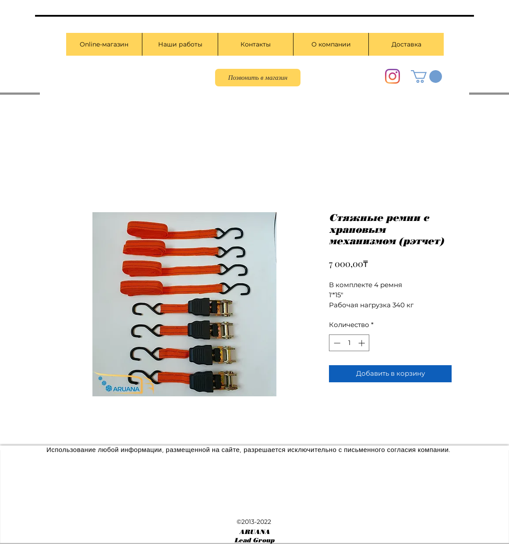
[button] (426, 76)
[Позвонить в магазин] (257, 77)
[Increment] (362, 343)
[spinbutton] (349, 343)
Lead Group (254, 540)
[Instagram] (392, 76)
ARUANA (254, 532)
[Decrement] (336, 343)
